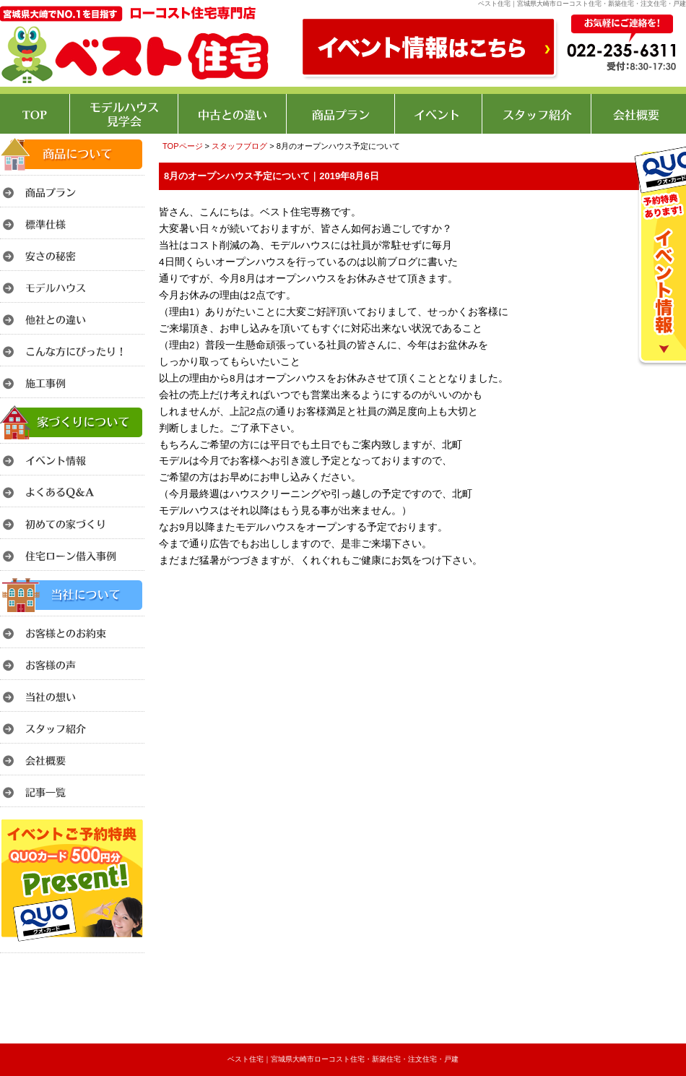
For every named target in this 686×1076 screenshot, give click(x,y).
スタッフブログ (239, 146)
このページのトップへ (649, 588)
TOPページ (182, 146)
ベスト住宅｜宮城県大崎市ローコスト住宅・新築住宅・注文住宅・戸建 (343, 1059)
